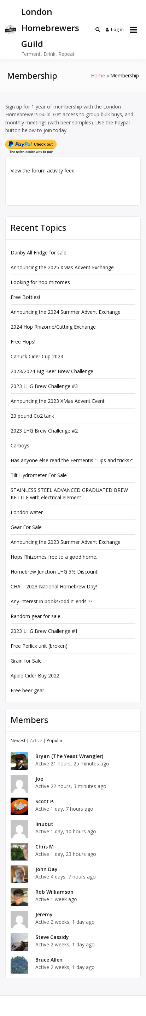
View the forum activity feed (43, 170)
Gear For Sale (26, 527)
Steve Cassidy (52, 937)
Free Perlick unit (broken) (39, 645)
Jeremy (44, 914)
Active (36, 741)
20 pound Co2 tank (32, 415)
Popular (55, 741)
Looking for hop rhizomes (40, 282)
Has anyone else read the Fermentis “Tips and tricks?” (72, 460)
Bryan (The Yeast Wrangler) (69, 756)
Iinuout (44, 824)
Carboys (20, 445)
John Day (46, 869)
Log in (115, 30)
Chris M (44, 846)
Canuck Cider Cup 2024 (37, 356)
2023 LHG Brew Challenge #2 (44, 430)
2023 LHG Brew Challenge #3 (44, 386)
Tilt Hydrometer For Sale (39, 475)
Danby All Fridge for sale (38, 252)
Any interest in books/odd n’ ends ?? (51, 601)
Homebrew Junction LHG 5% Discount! (55, 571)
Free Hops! (23, 341)
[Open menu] (133, 29)
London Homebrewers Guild (50, 27)
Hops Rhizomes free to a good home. (54, 556)
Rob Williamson (54, 891)
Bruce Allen (49, 959)
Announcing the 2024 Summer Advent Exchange (66, 312)
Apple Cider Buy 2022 (35, 675)
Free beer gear (27, 690)
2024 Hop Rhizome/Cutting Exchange (53, 326)
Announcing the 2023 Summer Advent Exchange (66, 542)
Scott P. (44, 801)
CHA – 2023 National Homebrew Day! (54, 586)
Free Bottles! (25, 297)
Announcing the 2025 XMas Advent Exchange (62, 267)
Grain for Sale (26, 660)
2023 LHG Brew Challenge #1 (44, 631)
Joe (39, 778)
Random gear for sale (35, 616)
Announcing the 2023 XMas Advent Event (58, 401)
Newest (18, 741)
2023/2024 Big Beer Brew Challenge (52, 371)
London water (27, 512)
